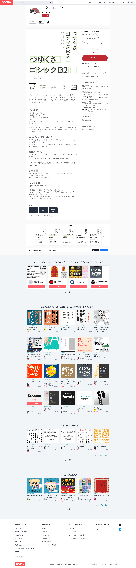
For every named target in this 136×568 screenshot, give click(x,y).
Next (78, 55)
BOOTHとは (101, 2)
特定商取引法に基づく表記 (89, 126)
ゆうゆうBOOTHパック (99, 97)
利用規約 (58, 564)
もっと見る (68, 293)
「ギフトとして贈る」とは (90, 77)
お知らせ (71, 528)
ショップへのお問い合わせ (89, 129)
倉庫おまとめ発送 (47, 541)
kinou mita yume (80, 282)
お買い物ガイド (46, 531)
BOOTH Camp (19, 551)
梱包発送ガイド (19, 541)
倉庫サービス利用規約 (66, 564)
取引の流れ (86, 116)
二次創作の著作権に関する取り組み (24, 548)
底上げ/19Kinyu (38, 282)
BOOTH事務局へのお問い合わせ (78, 538)
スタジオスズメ (47, 12)
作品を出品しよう (114, 2)
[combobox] (33, 2)
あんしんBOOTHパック (87, 97)
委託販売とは (18, 545)
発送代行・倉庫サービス (21, 538)
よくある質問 (72, 531)
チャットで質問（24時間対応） (77, 535)
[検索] (51, 2)
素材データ (85, 31)
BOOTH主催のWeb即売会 (49, 545)
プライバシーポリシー (85, 564)
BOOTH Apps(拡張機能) (21, 531)
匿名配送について (20, 535)
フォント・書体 (95, 31)
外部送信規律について (97, 564)
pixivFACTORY (85, 109)
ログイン (91, 2)
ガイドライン (76, 564)
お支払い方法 (87, 120)
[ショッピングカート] (123, 2)
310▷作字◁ (58, 282)
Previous (27, 55)
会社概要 (52, 564)
